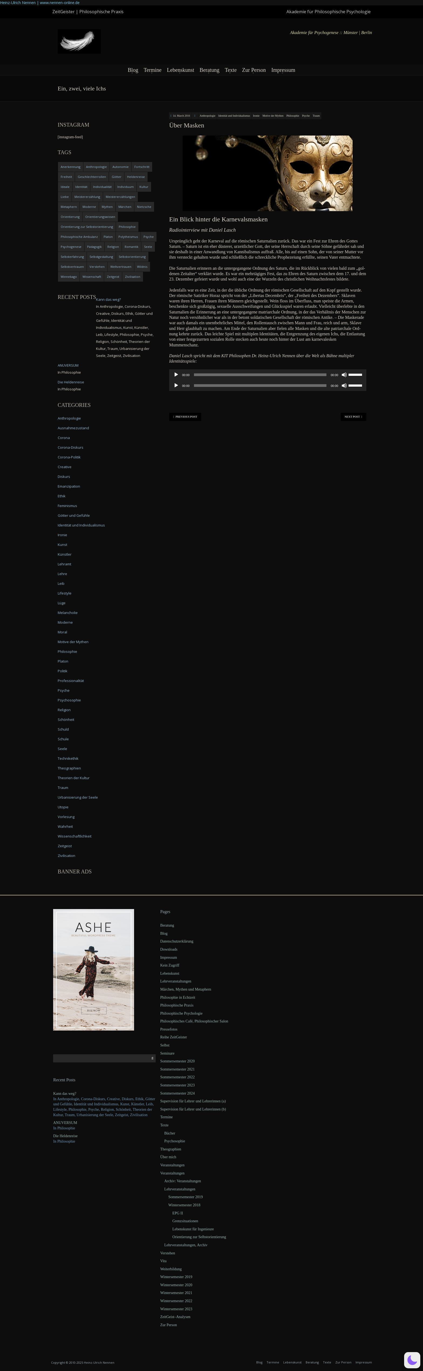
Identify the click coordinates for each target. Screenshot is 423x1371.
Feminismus (67, 505)
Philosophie (292, 115)
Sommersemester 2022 (177, 1077)
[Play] (176, 374)
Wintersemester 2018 (184, 1205)
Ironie (256, 115)
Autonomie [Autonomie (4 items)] (120, 167)
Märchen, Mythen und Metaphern (185, 989)
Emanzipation (69, 486)
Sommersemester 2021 (177, 1069)
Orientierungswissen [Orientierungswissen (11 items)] (100, 217)
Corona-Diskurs (70, 447)
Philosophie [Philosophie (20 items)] (127, 227)
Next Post (353, 417)
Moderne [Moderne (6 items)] (89, 207)
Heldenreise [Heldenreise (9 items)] (136, 177)
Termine (152, 70)
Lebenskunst (180, 70)
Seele (62, 748)
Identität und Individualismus (234, 115)
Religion (64, 709)
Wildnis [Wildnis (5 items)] (142, 267)
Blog (133, 70)
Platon (63, 661)
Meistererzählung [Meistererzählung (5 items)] (87, 197)
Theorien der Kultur (74, 777)
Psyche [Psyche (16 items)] (149, 237)
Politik (62, 670)
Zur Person (254, 70)
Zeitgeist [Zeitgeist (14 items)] (113, 277)
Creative (64, 466)
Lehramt (64, 564)
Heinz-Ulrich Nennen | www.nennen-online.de (40, 2)
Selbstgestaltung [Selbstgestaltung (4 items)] (101, 257)
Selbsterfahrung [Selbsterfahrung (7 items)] (72, 257)
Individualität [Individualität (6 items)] (102, 187)
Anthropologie (207, 115)
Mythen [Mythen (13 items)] (107, 207)
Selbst (164, 1045)
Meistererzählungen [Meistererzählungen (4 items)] (120, 197)
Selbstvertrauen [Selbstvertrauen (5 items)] (72, 267)
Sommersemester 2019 (185, 1197)
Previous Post (185, 417)
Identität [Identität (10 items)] (81, 187)
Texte (231, 70)
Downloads (169, 949)
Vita (163, 1261)
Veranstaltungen (172, 1165)
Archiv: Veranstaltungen (182, 1181)
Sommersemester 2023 (177, 1085)
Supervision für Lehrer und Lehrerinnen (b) (193, 1109)
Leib (61, 583)
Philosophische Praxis (176, 1005)
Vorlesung (66, 816)
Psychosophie (69, 700)
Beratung (209, 70)
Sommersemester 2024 (177, 1093)
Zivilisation (66, 855)
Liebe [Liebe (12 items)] (65, 197)
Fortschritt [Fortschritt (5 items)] (141, 167)
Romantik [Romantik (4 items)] (131, 247)
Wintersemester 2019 (176, 1277)
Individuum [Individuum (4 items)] (125, 187)
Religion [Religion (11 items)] (113, 247)
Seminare (167, 1053)
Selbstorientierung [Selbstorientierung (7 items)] (132, 257)
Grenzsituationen (185, 1221)
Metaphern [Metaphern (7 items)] (69, 207)
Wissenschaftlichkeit (74, 836)
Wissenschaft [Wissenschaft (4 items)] (92, 277)
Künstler (64, 554)
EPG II (177, 1213)
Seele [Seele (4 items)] (148, 247)
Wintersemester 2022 (176, 1301)
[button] (412, 1360)
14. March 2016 (181, 115)
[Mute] (344, 374)
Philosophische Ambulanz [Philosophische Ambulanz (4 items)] (79, 237)
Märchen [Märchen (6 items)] (124, 207)
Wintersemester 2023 (176, 1309)
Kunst (62, 544)
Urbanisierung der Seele (78, 797)
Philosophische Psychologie (181, 1013)
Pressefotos (169, 1029)
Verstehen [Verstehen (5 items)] (97, 267)
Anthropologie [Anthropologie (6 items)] (96, 167)
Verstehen (167, 1253)
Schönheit (66, 719)
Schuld (63, 729)
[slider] (260, 374)
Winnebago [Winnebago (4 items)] (69, 277)
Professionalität (71, 680)
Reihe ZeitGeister (173, 1037)
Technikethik (68, 758)
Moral (62, 632)
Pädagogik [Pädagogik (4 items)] (94, 247)
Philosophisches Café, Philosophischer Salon (194, 1021)
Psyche (306, 115)
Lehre (62, 573)
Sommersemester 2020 (177, 1061)
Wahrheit (65, 826)
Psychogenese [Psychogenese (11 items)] (71, 247)
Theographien (69, 768)
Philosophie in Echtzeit (177, 997)
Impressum (283, 70)
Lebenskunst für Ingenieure (193, 1229)
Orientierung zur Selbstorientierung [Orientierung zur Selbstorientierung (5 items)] (87, 227)
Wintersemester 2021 (176, 1293)
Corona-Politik (69, 457)
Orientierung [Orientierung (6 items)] (70, 217)
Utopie (63, 807)
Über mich (168, 1157)
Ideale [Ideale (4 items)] (65, 187)
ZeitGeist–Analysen (175, 1317)
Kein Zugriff (169, 965)
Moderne (65, 622)
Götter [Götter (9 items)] (116, 177)
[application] (267, 374)
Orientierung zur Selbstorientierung (199, 1237)
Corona (64, 437)
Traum (316, 115)
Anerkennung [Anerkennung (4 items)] (70, 167)
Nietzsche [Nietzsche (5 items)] (144, 207)
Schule (63, 739)
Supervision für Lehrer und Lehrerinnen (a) (193, 1101)
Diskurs (64, 476)
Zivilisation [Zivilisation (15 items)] (132, 277)
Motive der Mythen (273, 115)
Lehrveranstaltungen (175, 981)
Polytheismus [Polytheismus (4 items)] (128, 237)
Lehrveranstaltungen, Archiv (185, 1245)
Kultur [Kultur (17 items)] (143, 187)
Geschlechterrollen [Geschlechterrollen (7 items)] (92, 177)
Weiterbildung (171, 1269)
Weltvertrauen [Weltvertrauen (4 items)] (120, 267)
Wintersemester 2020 (176, 1285)
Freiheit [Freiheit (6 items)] (66, 177)
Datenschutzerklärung (176, 941)
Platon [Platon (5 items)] (108, 237)
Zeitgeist (65, 845)
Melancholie (68, 612)
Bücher (169, 1133)
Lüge (62, 602)
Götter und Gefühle (74, 515)
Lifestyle (64, 593)
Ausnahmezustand (73, 428)
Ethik (62, 496)
